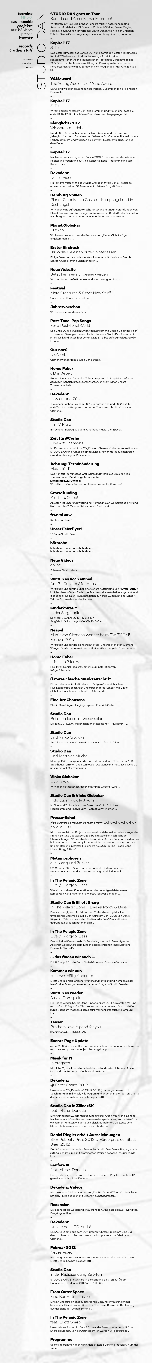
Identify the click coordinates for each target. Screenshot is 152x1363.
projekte (25, 26)
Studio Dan (42, 51)
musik (15, 30)
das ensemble (22, 22)
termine (25, 14)
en (31, 67)
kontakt (26, 38)
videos (28, 30)
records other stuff (21, 48)
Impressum (28, 59)
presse (27, 34)
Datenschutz (27, 63)
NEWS (27, 18)
